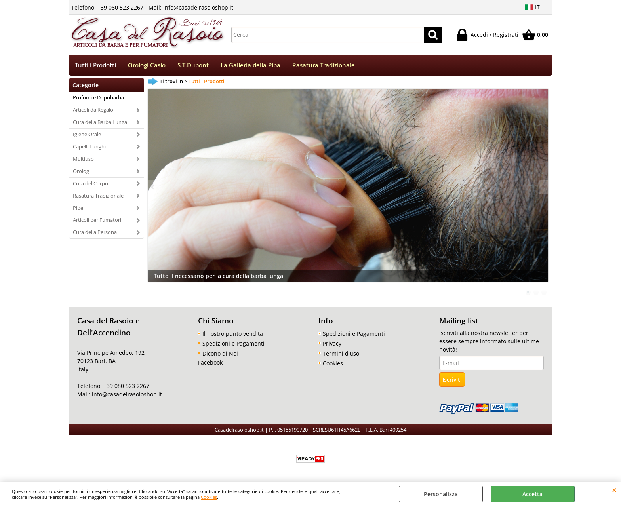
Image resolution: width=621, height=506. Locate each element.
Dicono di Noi (220, 353)
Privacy (332, 343)
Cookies (209, 497)
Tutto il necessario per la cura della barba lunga (218, 276)
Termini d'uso (341, 353)
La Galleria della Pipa (250, 65)
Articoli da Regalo (93, 109)
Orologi (81, 171)
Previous (153, 187)
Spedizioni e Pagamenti (233, 343)
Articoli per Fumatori (97, 219)
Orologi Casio (147, 65)
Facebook (210, 362)
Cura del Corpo (90, 183)
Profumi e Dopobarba (98, 97)
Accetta (532, 494)
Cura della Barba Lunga (100, 122)
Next (543, 187)
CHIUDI (614, 490)
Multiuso (83, 158)
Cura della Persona (95, 232)
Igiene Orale (87, 134)
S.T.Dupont (193, 65)
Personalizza (441, 494)
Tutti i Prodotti (95, 65)
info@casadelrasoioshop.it (126, 394)
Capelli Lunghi (89, 146)
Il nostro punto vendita (232, 333)
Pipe (78, 207)
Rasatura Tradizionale (323, 65)
